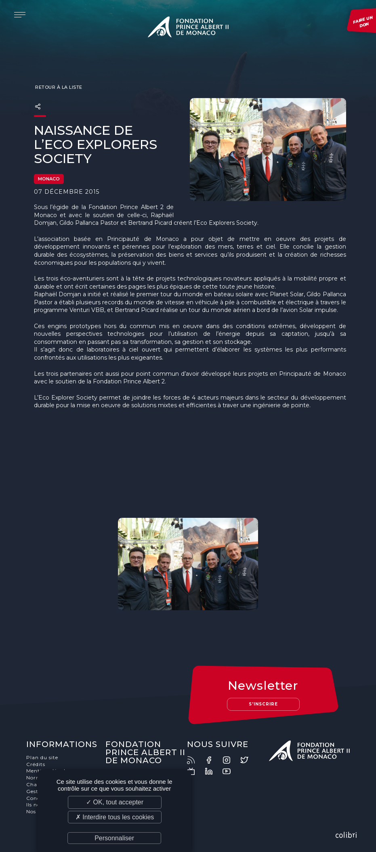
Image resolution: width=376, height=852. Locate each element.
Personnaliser (114, 838)
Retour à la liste (58, 87)
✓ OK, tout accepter (114, 802)
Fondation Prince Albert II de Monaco (188, 28)
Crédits (35, 764)
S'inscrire (263, 704)
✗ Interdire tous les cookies (115, 817)
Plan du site (42, 757)
